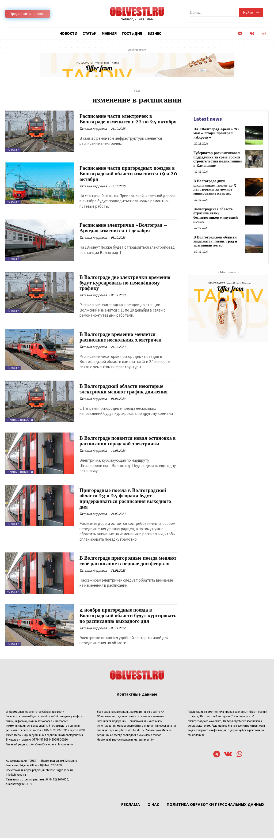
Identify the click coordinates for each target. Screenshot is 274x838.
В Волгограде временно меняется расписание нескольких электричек (120, 337)
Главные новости (19, 420)
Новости (13, 149)
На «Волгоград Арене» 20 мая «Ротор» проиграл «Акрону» (216, 133)
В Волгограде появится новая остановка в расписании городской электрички (127, 441)
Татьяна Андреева (93, 134)
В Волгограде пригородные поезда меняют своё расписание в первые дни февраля (128, 561)
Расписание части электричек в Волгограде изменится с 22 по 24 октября (118, 122)
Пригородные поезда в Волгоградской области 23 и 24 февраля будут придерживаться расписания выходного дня (125, 498)
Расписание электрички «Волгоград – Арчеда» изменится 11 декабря (123, 228)
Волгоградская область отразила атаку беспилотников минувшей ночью (215, 215)
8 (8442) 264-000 (57, 779)
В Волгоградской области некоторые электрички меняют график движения (123, 389)
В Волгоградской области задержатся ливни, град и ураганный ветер (215, 241)
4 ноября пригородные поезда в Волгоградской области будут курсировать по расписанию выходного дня (128, 615)
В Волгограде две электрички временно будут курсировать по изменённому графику (125, 283)
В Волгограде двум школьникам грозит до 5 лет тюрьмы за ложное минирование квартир (214, 187)
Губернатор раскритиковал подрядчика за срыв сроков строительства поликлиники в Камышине (217, 159)
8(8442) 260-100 (51, 765)
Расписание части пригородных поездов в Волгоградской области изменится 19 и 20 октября (127, 174)
